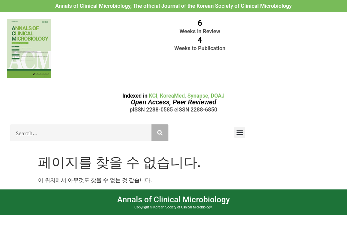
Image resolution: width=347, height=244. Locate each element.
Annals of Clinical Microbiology (173, 199)
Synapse (197, 96)
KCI (153, 96)
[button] (239, 132)
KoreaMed (172, 96)
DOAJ (218, 96)
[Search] (159, 132)
